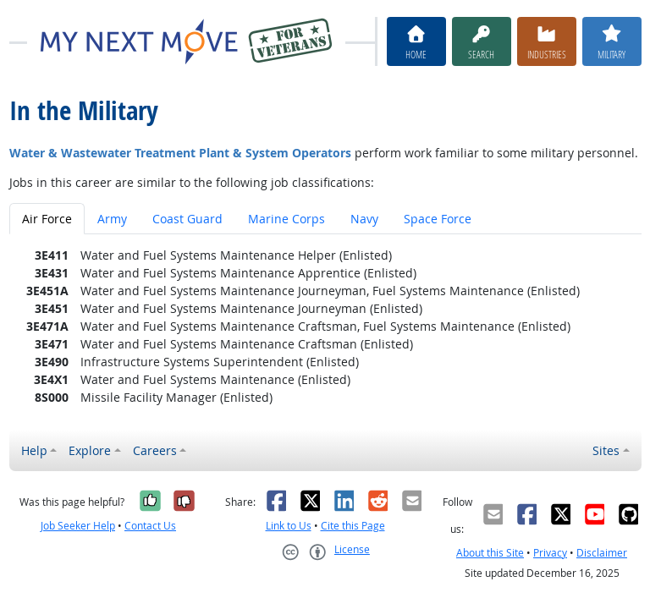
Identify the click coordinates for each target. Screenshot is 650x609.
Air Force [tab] (47, 219)
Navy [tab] (364, 219)
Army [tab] (112, 219)
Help (34, 450)
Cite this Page (353, 525)
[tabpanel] (325, 326)
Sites (606, 450)
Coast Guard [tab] (187, 219)
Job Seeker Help (78, 525)
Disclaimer (601, 553)
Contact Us (150, 525)
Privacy (550, 553)
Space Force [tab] (437, 219)
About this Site (490, 553)
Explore (90, 450)
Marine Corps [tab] (286, 219)
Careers (155, 450)
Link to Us (288, 525)
